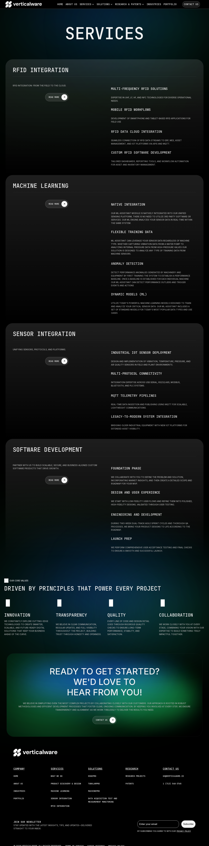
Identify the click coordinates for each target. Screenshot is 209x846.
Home (60, 4)
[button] (87, 4)
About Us (71, 4)
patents (130, 783)
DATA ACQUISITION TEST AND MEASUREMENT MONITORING (102, 800)
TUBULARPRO (94, 783)
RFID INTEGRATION (60, 806)
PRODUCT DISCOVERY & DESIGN (66, 783)
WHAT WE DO (56, 776)
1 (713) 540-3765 (172, 783)
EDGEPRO (92, 776)
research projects (135, 776)
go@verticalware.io (173, 776)
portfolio (170, 4)
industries (154, 4)
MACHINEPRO (94, 791)
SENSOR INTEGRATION (61, 798)
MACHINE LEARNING (60, 791)
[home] (24, 4)
